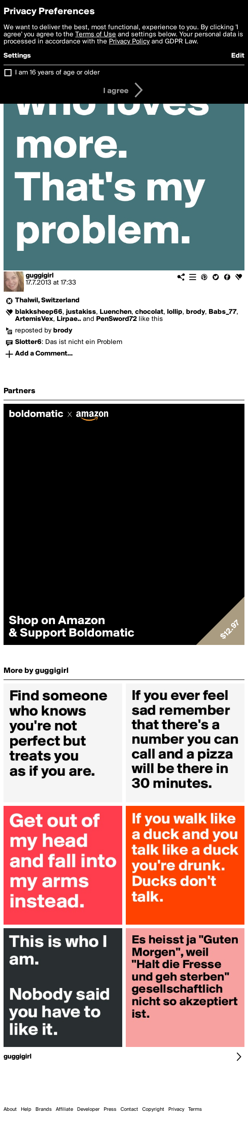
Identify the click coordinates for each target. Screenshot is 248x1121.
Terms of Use (95, 34)
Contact (129, 1109)
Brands (43, 1109)
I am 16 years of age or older (57, 72)
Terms (195, 1109)
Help (26, 1109)
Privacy (176, 1109)
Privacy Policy (129, 41)
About (10, 1109)
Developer (88, 1109)
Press (110, 1109)
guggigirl (40, 275)
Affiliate (64, 1109)
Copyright (153, 1109)
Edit (237, 55)
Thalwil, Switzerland (47, 300)
